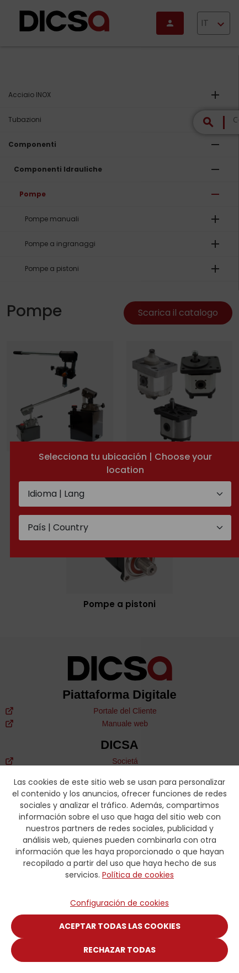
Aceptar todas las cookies (119, 926)
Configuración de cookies (119, 902)
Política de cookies (138, 874)
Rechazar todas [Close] (119, 949)
